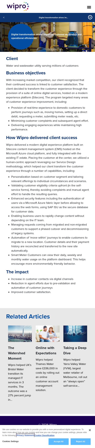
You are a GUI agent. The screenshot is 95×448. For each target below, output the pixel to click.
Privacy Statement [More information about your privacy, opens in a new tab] (25, 435)
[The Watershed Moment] (20, 333)
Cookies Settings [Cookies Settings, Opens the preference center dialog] (10, 441)
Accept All (58, 442)
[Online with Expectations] (47, 333)
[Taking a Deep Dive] (75, 333)
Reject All (80, 442)
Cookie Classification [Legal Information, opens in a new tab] (44, 435)
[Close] (89, 430)
